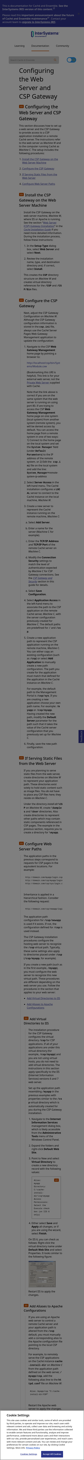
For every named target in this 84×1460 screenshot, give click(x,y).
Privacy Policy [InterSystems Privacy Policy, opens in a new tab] (33, 1450)
